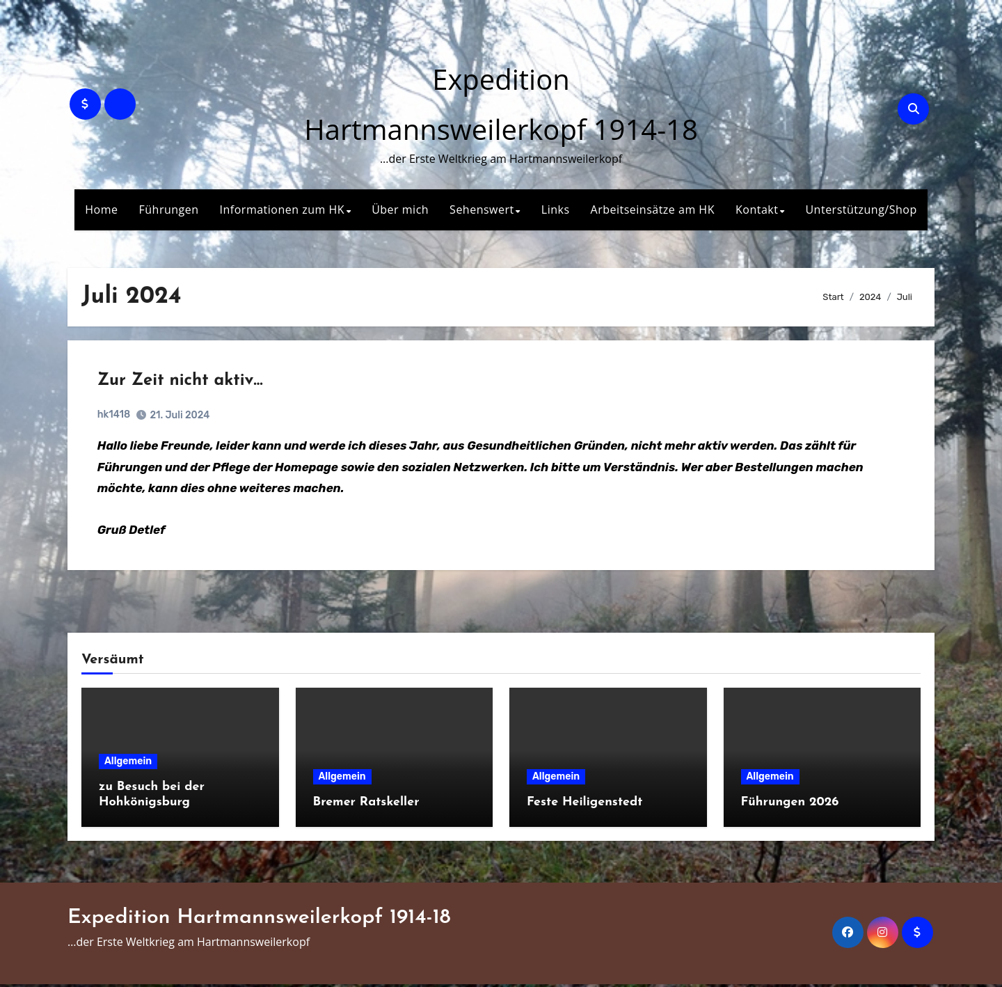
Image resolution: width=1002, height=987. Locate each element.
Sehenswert (482, 209)
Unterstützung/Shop (860, 209)
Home (101, 209)
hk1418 (115, 416)
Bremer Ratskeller (366, 805)
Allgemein (128, 765)
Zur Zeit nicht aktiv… (181, 382)
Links (555, 209)
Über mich (400, 209)
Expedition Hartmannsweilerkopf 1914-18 (259, 921)
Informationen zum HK (282, 209)
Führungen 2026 (790, 805)
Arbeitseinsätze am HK (653, 209)
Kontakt (756, 209)
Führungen (169, 209)
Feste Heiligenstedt (584, 805)
